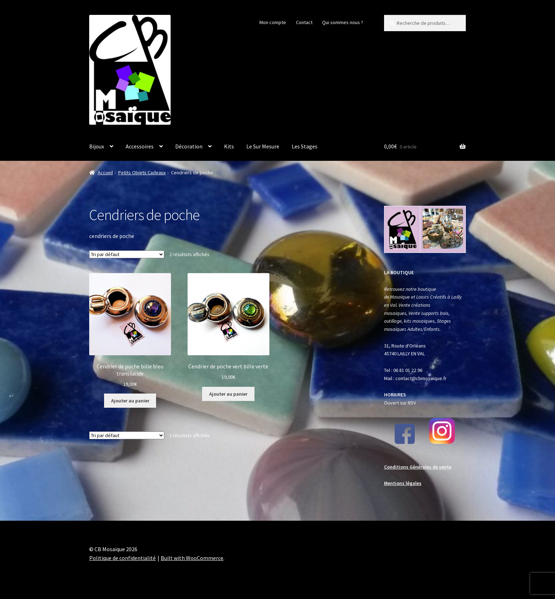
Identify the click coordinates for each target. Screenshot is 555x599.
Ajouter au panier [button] (130, 400)
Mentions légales (403, 483)
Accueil (105, 172)
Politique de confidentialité (122, 557)
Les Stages (304, 146)
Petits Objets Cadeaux (142, 172)
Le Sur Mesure (262, 146)
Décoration (188, 146)
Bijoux (96, 146)
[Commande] (126, 254)
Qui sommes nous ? (342, 22)
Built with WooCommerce (192, 557)
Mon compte (272, 22)
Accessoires (140, 146)
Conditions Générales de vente (417, 467)
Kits (229, 146)
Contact (304, 22)
